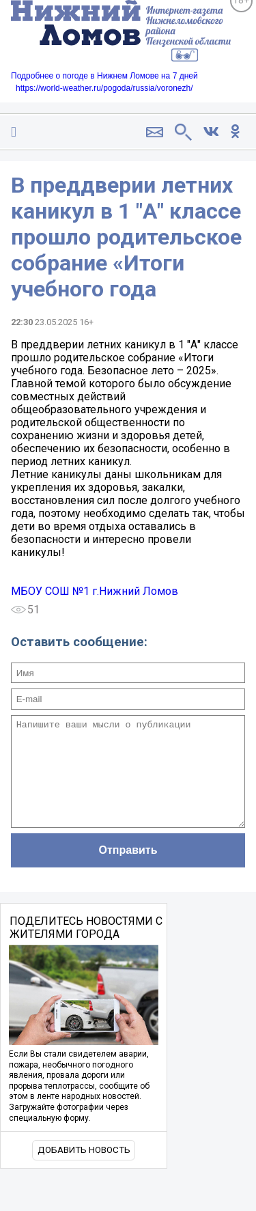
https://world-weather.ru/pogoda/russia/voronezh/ (104, 88)
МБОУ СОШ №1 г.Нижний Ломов (94, 591)
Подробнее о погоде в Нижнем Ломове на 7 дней (104, 76)
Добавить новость (84, 1170)
